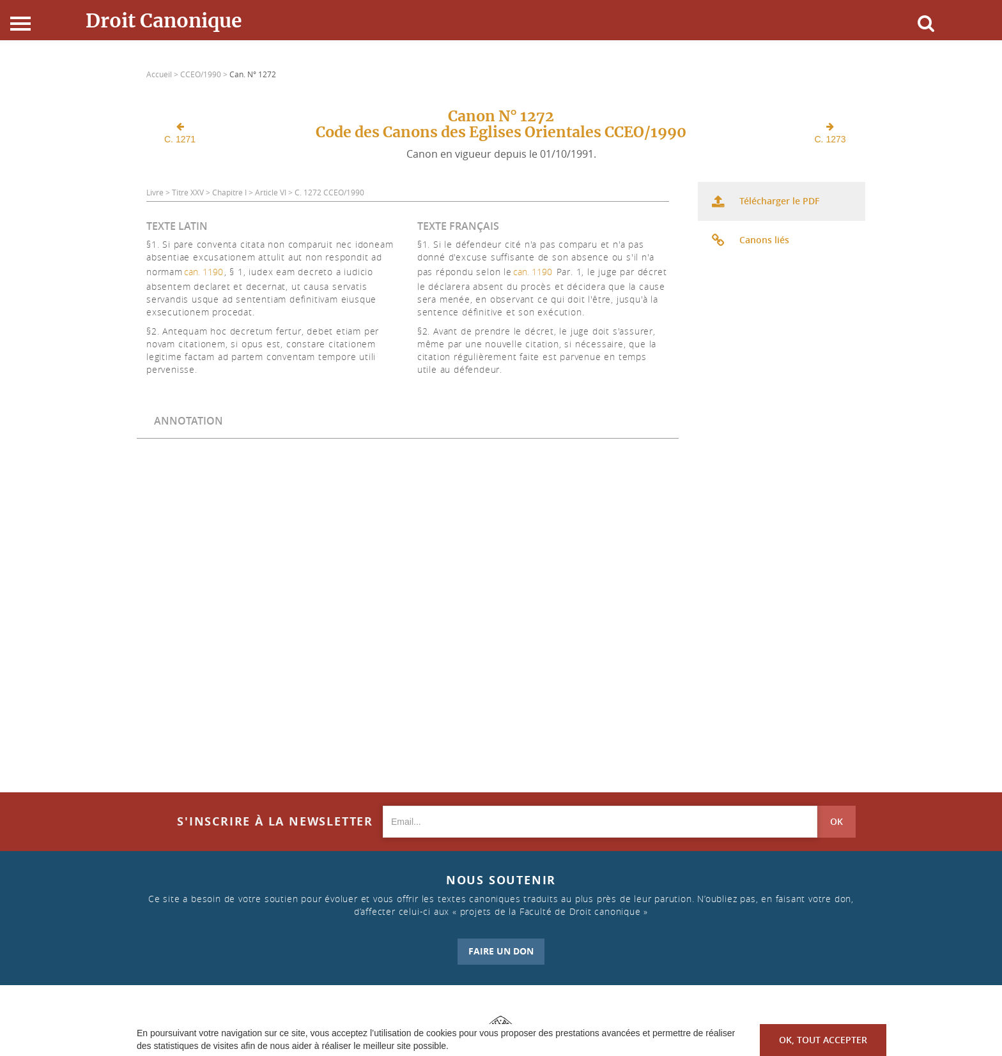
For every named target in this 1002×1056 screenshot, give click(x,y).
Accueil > (163, 74)
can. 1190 (203, 272)
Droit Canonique (164, 20)
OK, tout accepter (823, 1040)
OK (836, 821)
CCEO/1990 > (204, 74)
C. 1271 (180, 133)
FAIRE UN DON (501, 951)
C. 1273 (830, 133)
